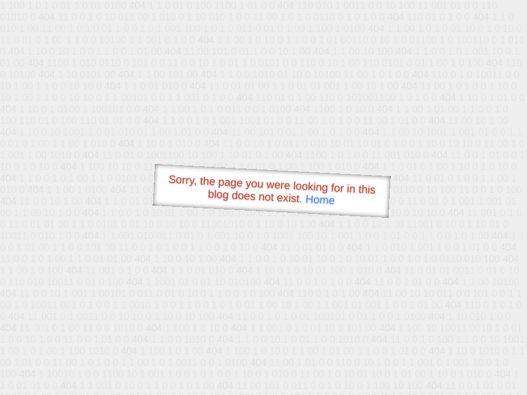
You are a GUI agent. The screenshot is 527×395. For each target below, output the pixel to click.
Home (320, 199)
